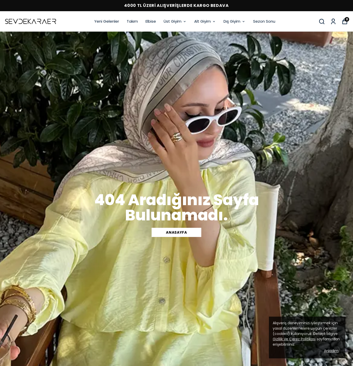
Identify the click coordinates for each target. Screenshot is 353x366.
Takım (132, 21)
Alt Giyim (205, 21)
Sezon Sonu (264, 21)
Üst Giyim (175, 21)
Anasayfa (176, 232)
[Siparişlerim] (333, 21)
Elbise (151, 21)
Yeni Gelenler (106, 21)
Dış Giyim (234, 21)
